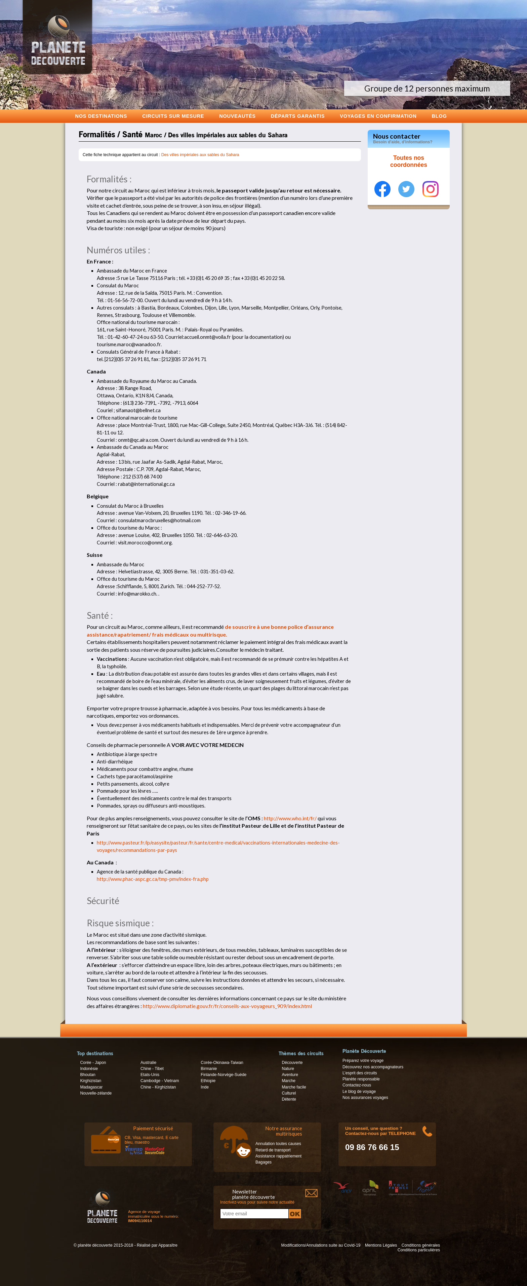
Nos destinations (101, 115)
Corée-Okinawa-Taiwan (222, 1062)
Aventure (290, 1074)
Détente (289, 1099)
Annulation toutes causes (278, 1143)
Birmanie (209, 1068)
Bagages (263, 1162)
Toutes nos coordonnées (408, 161)
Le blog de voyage (359, 1091)
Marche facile (294, 1087)
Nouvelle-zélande (96, 1093)
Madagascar (91, 1087)
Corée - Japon (93, 1062)
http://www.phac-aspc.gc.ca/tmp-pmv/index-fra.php (153, 879)
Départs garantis (298, 115)
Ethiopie (208, 1080)
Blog (439, 115)
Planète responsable (361, 1079)
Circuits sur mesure (173, 115)
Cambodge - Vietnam (159, 1080)
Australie (148, 1062)
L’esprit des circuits (359, 1073)
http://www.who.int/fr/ (290, 818)
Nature (288, 1068)
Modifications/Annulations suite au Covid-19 (321, 1245)
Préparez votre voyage (362, 1060)
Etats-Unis (149, 1074)
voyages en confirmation (378, 115)
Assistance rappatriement (278, 1156)
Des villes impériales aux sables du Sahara (200, 154)
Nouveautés (237, 115)
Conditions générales (421, 1245)
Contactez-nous (356, 1085)
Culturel (289, 1093)
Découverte (292, 1062)
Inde (205, 1087)
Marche (288, 1080)
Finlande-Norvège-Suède (223, 1074)
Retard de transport (273, 1150)
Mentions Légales (381, 1245)
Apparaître (167, 1245)
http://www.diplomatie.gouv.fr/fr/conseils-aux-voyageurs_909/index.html (227, 1006)
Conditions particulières (419, 1250)
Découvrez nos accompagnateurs (372, 1067)
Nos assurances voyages (365, 1097)
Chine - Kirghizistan (158, 1087)
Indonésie (89, 1068)
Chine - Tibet (152, 1068)
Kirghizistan (90, 1080)
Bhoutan (87, 1074)
